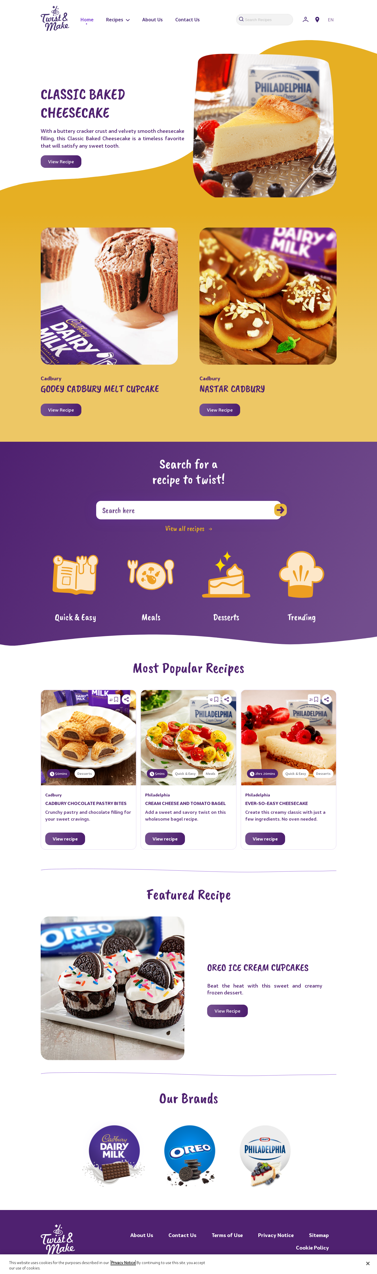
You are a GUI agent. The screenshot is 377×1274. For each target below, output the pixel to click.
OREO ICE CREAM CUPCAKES (258, 967)
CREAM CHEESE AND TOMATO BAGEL (185, 803)
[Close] (368, 1263)
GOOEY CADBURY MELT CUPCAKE (100, 388)
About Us (152, 19)
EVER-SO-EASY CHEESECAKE (276, 803)
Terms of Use (227, 1235)
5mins (157, 773)
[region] (188, 1264)
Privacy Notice (276, 1235)
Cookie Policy (312, 1248)
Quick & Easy (185, 773)
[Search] (188, 510)
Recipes (118, 19)
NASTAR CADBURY (232, 388)
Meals (210, 773)
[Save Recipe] (116, 699)
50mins (58, 773)
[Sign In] (305, 19)
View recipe (65, 839)
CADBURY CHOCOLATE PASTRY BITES (86, 803)
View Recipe (61, 161)
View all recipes (188, 528)
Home (87, 19)
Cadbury (51, 378)
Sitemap (319, 1235)
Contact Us (187, 19)
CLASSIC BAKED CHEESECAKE (83, 103)
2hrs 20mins (262, 773)
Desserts (84, 773)
